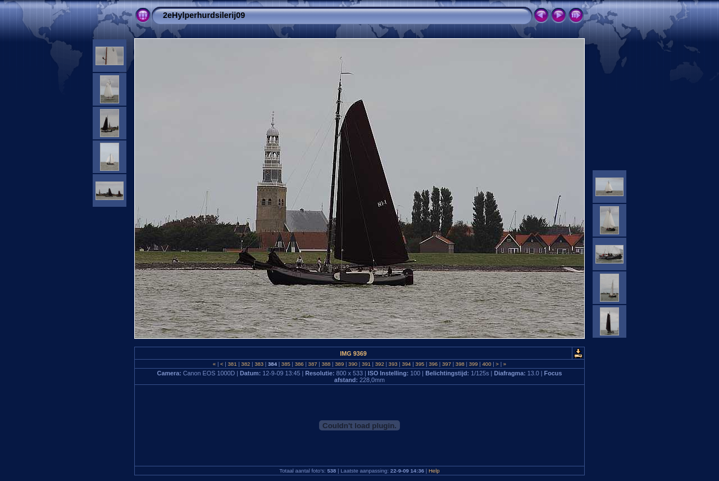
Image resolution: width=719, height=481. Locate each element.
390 (352, 364)
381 (232, 364)
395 (420, 364)
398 (460, 364)
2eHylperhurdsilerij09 (204, 15)
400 (487, 364)
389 (339, 364)
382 (246, 364)
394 (406, 364)
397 (446, 364)
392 (379, 364)
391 (366, 364)
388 (326, 364)
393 (393, 364)
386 (299, 364)
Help (434, 471)
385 (286, 364)
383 (259, 364)
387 (312, 364)
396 (433, 364)
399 (473, 364)
